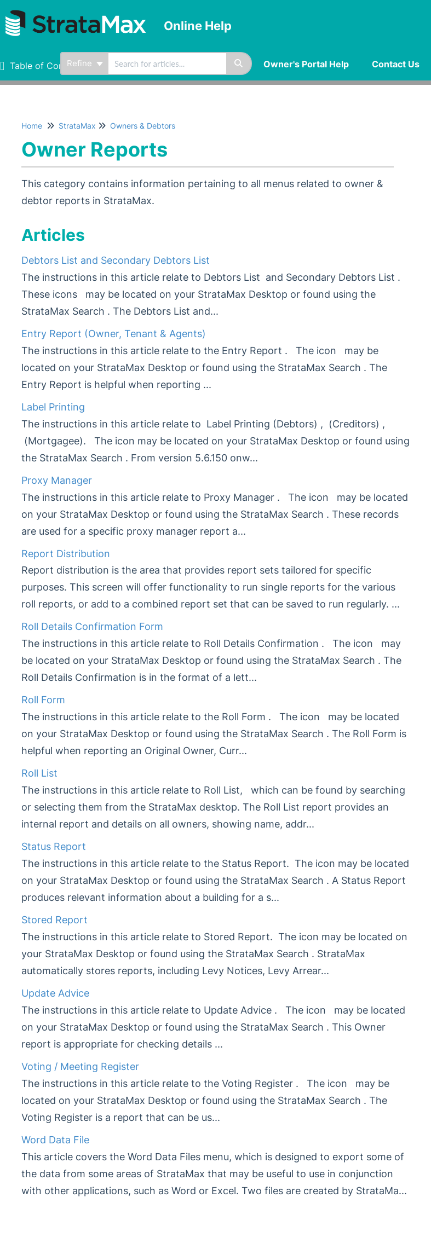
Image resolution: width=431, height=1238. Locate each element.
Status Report (53, 846)
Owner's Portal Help (306, 64)
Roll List (39, 773)
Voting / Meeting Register (80, 1066)
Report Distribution (65, 553)
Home (31, 125)
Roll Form (43, 699)
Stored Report (54, 919)
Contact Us (395, 64)
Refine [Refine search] (85, 63)
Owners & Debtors (142, 125)
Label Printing (53, 407)
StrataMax (77, 125)
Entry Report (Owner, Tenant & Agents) (113, 333)
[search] (167, 63)
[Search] (239, 63)
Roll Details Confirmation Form (92, 626)
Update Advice (55, 993)
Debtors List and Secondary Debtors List (115, 260)
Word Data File (55, 1140)
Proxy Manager (56, 480)
